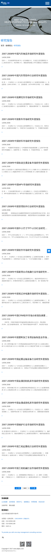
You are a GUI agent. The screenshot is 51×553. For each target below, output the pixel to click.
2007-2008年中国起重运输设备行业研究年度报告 (25, 359)
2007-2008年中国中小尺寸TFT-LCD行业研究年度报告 (25, 228)
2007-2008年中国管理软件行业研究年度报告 (23, 206)
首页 (2, 45)
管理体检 (34, 502)
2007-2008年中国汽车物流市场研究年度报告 (23, 54)
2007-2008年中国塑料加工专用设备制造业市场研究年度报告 (26, 337)
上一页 (18, 488)
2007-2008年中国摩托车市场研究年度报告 (22, 97)
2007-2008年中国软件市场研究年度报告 (21, 250)
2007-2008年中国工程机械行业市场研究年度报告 (25, 468)
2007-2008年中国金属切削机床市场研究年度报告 (25, 381)
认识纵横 (4, 502)
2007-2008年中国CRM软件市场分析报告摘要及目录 (25, 315)
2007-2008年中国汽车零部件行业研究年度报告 (24, 75)
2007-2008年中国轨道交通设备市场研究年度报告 (25, 163)
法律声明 (4, 505)
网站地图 (12, 505)
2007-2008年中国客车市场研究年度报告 (21, 119)
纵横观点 (9, 45)
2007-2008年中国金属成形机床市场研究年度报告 (25, 403)
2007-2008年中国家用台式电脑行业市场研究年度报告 (25, 272)
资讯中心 (19, 502)
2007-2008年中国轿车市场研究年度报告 (21, 141)
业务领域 (12, 502)
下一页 (33, 488)
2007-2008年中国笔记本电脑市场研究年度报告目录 (26, 293)
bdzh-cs (8, 526)
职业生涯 (41, 502)
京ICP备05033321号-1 (9, 551)
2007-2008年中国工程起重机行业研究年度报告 (24, 446)
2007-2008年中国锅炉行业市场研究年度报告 (23, 424)
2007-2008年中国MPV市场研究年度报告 (21, 184)
